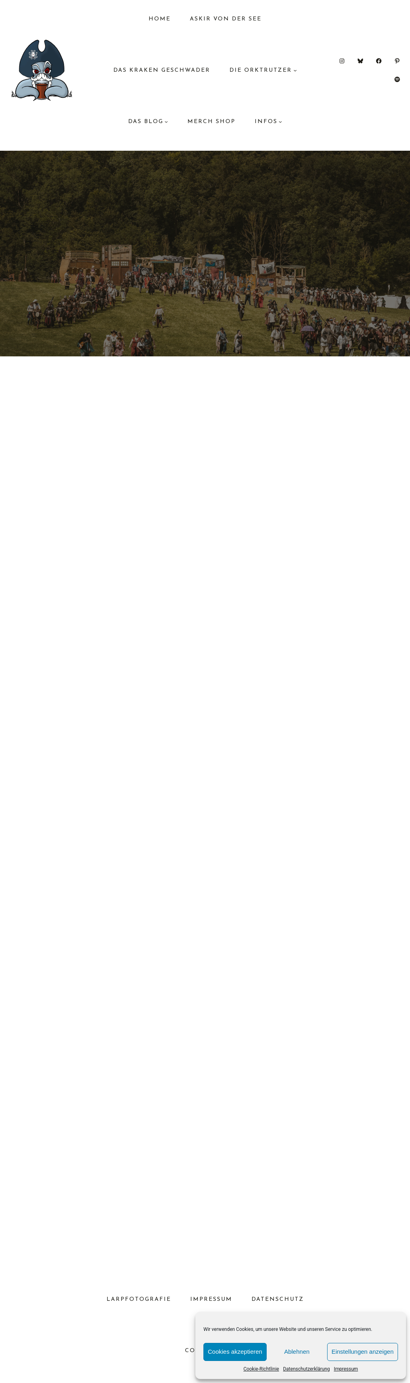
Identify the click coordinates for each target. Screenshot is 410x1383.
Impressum (346, 1369)
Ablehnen (297, 1351)
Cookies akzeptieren (235, 1351)
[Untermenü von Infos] (280, 121)
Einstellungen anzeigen (363, 1351)
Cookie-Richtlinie (261, 1369)
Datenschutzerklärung (306, 1369)
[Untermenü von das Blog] (166, 121)
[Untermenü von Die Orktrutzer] (295, 70)
